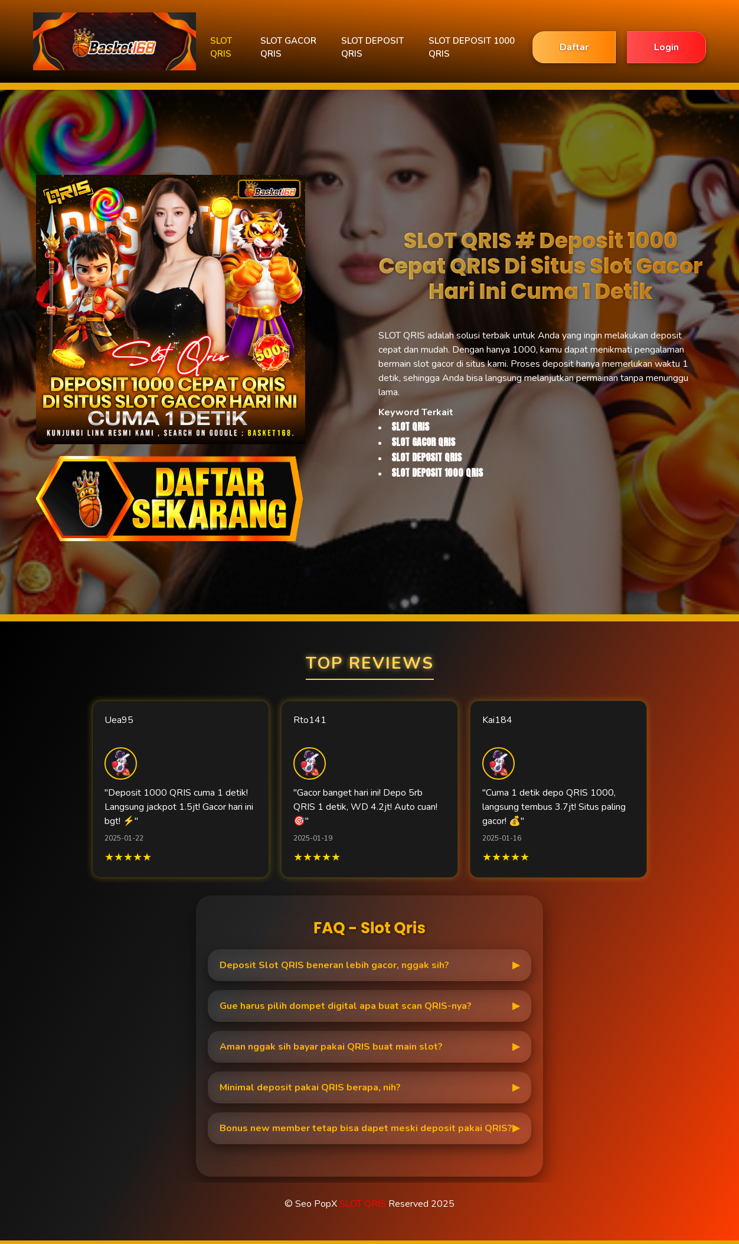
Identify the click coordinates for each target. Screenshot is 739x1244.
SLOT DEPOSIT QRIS (372, 47)
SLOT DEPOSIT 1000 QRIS (472, 47)
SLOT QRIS (221, 47)
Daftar (574, 47)
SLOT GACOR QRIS (288, 47)
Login (666, 47)
